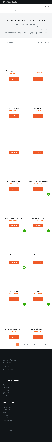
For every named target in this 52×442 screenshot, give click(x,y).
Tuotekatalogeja (7, 392)
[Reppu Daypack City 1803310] (38, 56)
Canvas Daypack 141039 (38, 218)
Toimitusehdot (6, 387)
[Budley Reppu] (14, 278)
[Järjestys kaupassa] (42, 42)
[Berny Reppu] (14, 241)
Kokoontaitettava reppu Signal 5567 (38, 181)
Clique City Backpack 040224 (14, 181)
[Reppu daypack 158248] (38, 131)
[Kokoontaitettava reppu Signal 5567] (38, 168)
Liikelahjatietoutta (7, 389)
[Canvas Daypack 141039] (38, 204)
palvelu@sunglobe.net (11, 371)
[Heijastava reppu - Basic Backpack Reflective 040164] (14, 56)
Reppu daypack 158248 (38, 144)
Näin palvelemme (7, 384)
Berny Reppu (13, 254)
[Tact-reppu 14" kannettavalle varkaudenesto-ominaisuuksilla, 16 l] (14, 314)
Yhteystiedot (6, 390)
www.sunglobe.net (7, 373)
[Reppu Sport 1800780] (38, 94)
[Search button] (15, 11)
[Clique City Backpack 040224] (14, 168)
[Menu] (48, 6)
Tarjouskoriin (14, 79)
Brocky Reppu (38, 254)
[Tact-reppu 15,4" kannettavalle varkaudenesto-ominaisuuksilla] (38, 314)
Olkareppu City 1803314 (14, 144)
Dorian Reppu (38, 291)
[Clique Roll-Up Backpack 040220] (14, 204)
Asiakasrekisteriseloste (8, 385)
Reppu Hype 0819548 (13, 108)
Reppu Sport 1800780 (38, 108)
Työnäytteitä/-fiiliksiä (9, 430)
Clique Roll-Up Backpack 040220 (14, 218)
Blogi (4, 393)
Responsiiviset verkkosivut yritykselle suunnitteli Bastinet (30, 439)
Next (46, 344)
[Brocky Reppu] (38, 241)
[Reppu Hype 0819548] (14, 94)
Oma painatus (6, 395)
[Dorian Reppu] (38, 278)
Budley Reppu (14, 291)
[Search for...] (8, 11)
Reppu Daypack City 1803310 (38, 70)
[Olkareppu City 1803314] (14, 131)
